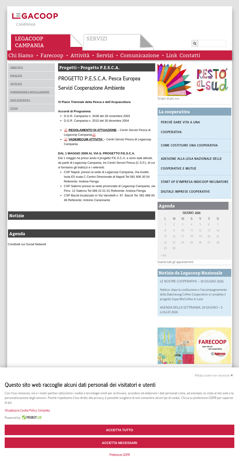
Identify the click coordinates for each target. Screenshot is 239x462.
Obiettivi (16, 67)
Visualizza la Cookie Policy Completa (27, 410)
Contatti (190, 55)
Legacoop (29, 38)
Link (171, 55)
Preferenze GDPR (119, 455)
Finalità (16, 75)
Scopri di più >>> (168, 98)
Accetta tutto (119, 430)
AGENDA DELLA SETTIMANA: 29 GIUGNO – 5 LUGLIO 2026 (191, 310)
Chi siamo (20, 55)
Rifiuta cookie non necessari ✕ (214, 375)
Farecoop (51, 55)
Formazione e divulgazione (29, 91)
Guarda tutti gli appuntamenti (176, 262)
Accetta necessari (119, 443)
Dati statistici (20, 100)
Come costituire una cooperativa (189, 145)
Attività (79, 55)
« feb (163, 255)
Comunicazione (139, 55)
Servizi (96, 38)
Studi (14, 108)
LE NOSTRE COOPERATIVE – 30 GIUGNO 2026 (192, 281)
